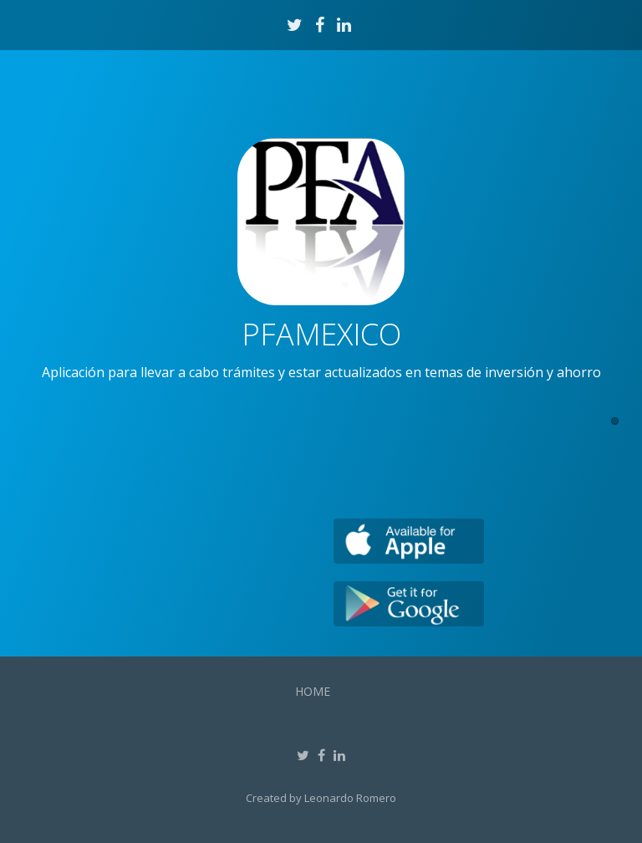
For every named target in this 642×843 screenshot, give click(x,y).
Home (312, 691)
